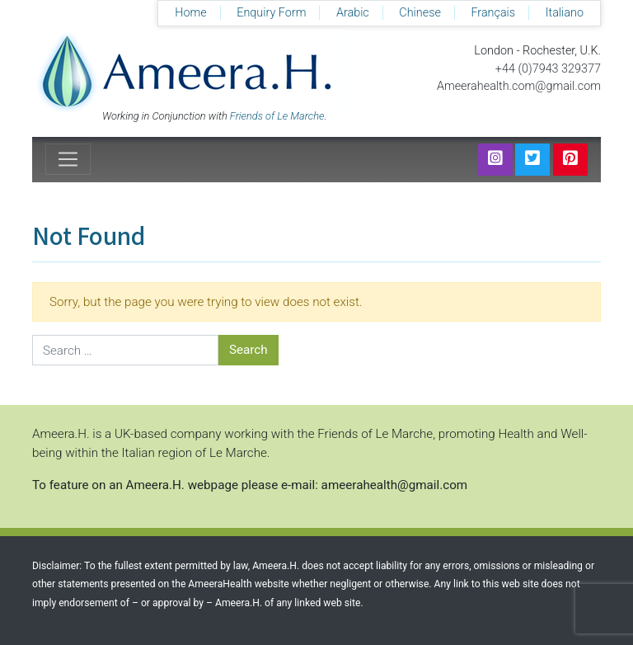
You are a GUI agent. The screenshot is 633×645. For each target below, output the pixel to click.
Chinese (420, 13)
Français (493, 13)
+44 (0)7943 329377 (548, 69)
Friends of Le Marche (277, 116)
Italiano (565, 13)
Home (190, 13)
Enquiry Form (271, 13)
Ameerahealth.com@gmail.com (519, 86)
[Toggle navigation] (68, 160)
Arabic (352, 13)
